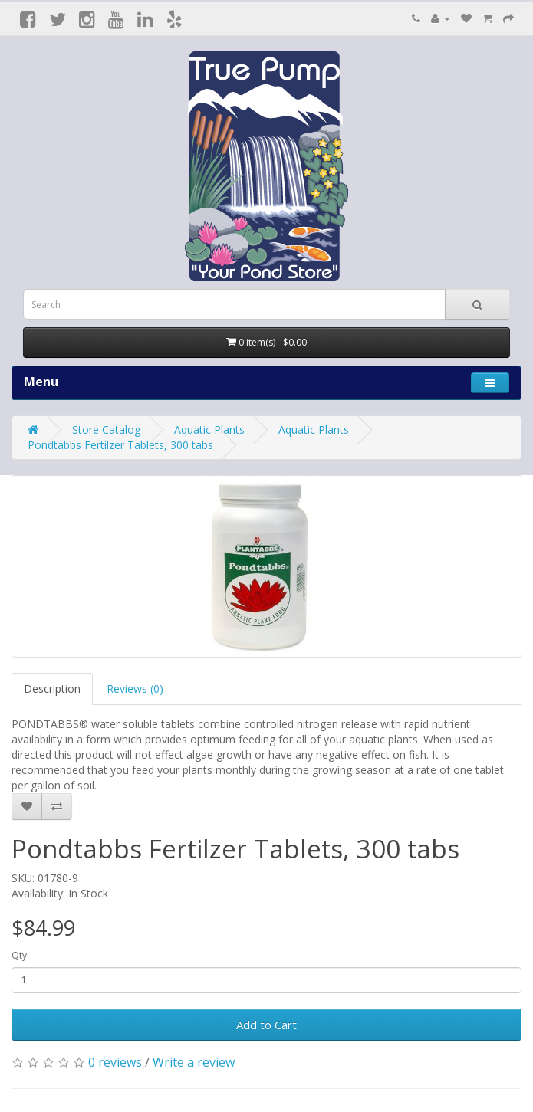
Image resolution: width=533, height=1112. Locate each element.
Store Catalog (106, 429)
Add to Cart (266, 1024)
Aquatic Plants (209, 429)
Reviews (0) (135, 688)
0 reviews (115, 1062)
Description (52, 688)
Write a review (194, 1062)
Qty (19, 955)
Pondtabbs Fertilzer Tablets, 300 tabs (120, 445)
